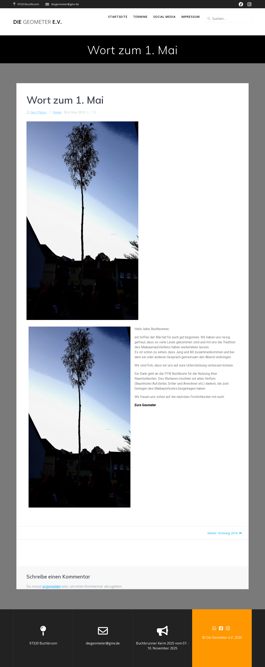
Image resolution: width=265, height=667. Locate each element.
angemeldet (51, 586)
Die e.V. (37, 22)
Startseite (118, 17)
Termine (140, 17)
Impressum (190, 17)
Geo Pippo (38, 112)
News (57, 112)
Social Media (164, 17)
